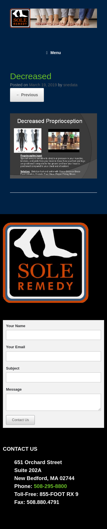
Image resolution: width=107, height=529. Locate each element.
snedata (70, 85)
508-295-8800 (50, 486)
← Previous (27, 95)
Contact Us (20, 420)
